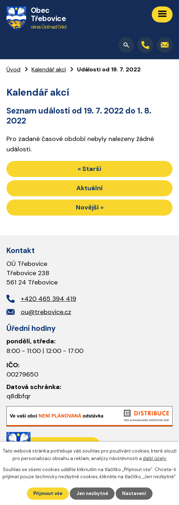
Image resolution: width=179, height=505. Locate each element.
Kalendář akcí (49, 69)
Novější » (89, 207)
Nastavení (134, 493)
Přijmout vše (47, 493)
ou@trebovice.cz (46, 312)
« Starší (89, 169)
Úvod (13, 69)
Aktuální (89, 188)
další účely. (155, 458)
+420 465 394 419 (48, 298)
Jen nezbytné (92, 493)
